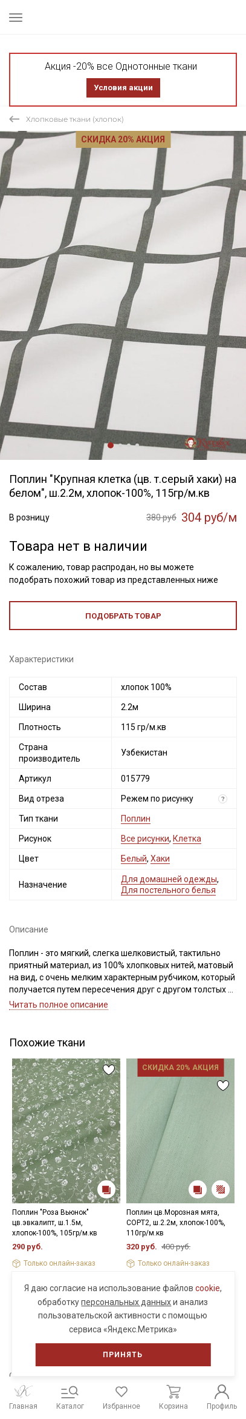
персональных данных (126, 1302)
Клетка (187, 838)
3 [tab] (129, 445)
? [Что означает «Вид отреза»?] (223, 799)
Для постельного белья (168, 890)
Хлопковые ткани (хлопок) (75, 119)
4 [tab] (137, 445)
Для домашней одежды (169, 879)
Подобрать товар (123, 615)
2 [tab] (120, 445)
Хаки (160, 858)
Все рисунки (145, 838)
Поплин (136, 818)
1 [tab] (111, 445)
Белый (134, 858)
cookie (207, 1288)
